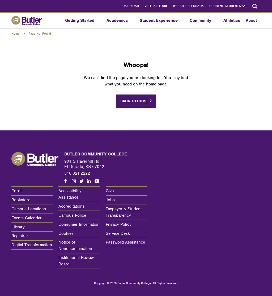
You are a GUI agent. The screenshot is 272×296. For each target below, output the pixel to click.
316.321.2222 (77, 173)
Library (18, 227)
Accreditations (71, 206)
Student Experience (159, 20)
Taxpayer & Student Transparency (124, 212)
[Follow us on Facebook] (68, 181)
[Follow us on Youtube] (98, 181)
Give (110, 191)
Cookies (66, 233)
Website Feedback (188, 6)
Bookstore (20, 200)
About (251, 20)
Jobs (110, 200)
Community (200, 20)
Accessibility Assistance (70, 194)
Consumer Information (79, 224)
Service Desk (118, 233)
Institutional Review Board (76, 261)
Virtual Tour (155, 6)
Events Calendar (26, 218)
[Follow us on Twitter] (83, 181)
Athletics (231, 20)
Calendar (130, 6)
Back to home (134, 101)
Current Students (225, 6)
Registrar (19, 236)
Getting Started (79, 20)
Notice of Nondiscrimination (75, 245)
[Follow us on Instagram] (75, 181)
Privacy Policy (118, 224)
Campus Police (72, 215)
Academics (117, 20)
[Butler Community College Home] (36, 20)
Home (15, 33)
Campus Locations (28, 209)
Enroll (17, 191)
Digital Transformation (31, 245)
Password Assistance (125, 242)
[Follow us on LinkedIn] (90, 181)
